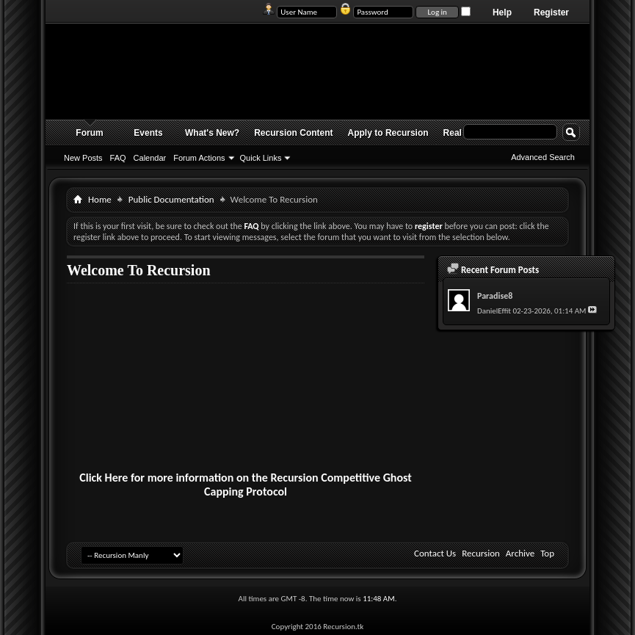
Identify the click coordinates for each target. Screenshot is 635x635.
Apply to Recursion (388, 133)
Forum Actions (199, 157)
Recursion (481, 553)
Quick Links (261, 157)
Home (100, 199)
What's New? (212, 133)
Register (551, 12)
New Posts (83, 157)
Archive (520, 553)
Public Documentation (171, 199)
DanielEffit (494, 311)
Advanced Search (543, 157)
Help (502, 12)
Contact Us (435, 553)
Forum (89, 133)
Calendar (150, 157)
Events (148, 133)
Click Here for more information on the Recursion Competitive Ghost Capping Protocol (245, 484)
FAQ (118, 157)
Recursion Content (293, 133)
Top (547, 553)
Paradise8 (494, 296)
